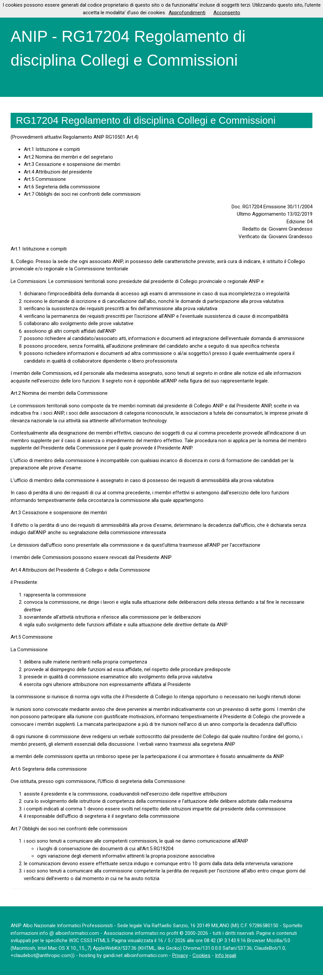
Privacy (180, 955)
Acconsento (226, 13)
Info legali (225, 955)
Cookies (201, 955)
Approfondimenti (187, 13)
